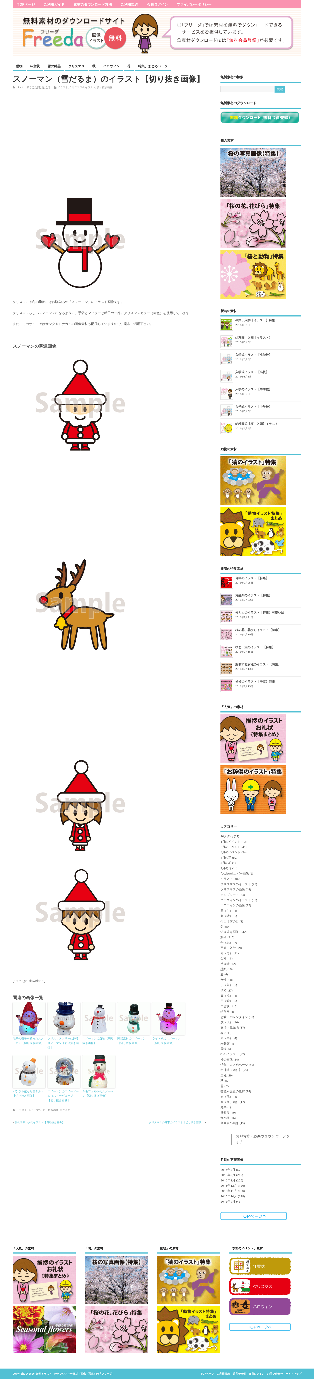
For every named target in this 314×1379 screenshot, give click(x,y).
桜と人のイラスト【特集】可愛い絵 (259, 612)
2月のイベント (230, 847)
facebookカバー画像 (234, 873)
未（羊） (226, 1038)
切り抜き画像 (105, 87)
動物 (19, 66)
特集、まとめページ (152, 66)
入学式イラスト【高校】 (252, 372)
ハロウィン (111, 66)
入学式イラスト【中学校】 (253, 406)
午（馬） (226, 942)
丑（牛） (226, 911)
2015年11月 (228, 1191)
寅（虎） (226, 996)
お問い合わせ (275, 1374)
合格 (223, 958)
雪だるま (65, 1110)
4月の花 (225, 858)
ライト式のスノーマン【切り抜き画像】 (166, 1040)
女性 (223, 980)
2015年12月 (228, 1186)
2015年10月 (228, 1196)
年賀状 (35, 66)
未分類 (225, 1044)
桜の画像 (226, 1059)
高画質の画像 (229, 1123)
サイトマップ (293, 1374)
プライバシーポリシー (194, 4)
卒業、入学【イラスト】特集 (255, 320)
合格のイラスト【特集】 (252, 578)
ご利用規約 (129, 4)
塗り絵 (225, 964)
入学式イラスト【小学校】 (253, 355)
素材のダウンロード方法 (92, 4)
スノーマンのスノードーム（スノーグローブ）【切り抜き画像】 (63, 1095)
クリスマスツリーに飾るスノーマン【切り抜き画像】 (63, 1042)
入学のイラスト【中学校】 (253, 389)
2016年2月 (227, 1175)
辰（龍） (226, 1096)
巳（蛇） (226, 1001)
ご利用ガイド (54, 4)
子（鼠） (226, 985)
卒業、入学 (228, 948)
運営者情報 (239, 1374)
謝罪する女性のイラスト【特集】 (258, 664)
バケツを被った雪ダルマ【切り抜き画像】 (28, 1093)
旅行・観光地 (229, 1027)
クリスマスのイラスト (82, 87)
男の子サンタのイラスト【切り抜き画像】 (40, 1122)
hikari (19, 87)
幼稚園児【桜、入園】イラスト (256, 424)
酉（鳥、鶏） (229, 1102)
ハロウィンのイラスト (235, 900)
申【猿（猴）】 (231, 1070)
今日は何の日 (229, 921)
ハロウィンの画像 (232, 905)
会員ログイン (157, 4)
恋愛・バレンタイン (234, 1017)
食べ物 (225, 1118)
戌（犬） (226, 1022)
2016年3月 (227, 1170)
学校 (223, 990)
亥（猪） (226, 916)
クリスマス (76, 66)
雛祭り (225, 1113)
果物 (223, 1049)
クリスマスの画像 (232, 889)
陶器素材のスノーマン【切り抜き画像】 (131, 1040)
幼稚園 (225, 1012)
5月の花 (225, 863)
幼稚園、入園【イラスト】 (253, 337)
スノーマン (34, 1110)
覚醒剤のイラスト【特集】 (253, 595)
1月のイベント (230, 842)
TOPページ (26, 4)
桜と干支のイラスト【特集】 (255, 647)
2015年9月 (227, 1201)
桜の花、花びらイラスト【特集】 (258, 630)
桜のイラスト (229, 1054)
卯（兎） (226, 953)
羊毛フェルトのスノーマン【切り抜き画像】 (98, 1093)
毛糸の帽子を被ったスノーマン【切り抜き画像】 (28, 1040)
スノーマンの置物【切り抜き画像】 (98, 1040)
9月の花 (225, 868)
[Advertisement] (112, 141)
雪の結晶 (54, 66)
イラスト (63, 87)
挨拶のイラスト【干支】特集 (255, 681)
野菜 (223, 1107)
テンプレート (229, 895)
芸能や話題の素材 (232, 1091)
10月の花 (226, 836)
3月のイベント (230, 852)
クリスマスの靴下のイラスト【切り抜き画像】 (176, 1122)
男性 (223, 1075)
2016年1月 (227, 1180)
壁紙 (223, 969)
